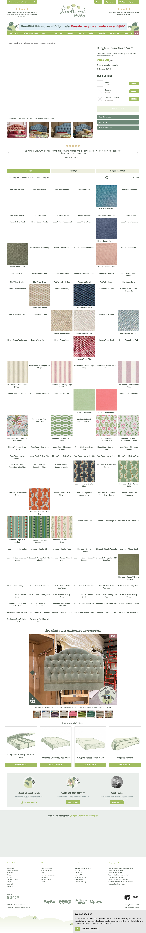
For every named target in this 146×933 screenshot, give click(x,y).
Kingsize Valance (125, 757)
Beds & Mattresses (13, 870)
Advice (43, 882)
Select (134, 83)
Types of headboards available (118, 879)
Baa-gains (10, 886)
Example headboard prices (116, 884)
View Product (21, 765)
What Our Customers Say (83, 868)
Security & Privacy (80, 882)
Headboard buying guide (116, 877)
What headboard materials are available (121, 882)
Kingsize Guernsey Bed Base (56, 757)
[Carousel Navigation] (73, 153)
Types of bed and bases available (119, 875)
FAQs (42, 872)
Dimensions (44, 877)
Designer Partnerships (48, 875)
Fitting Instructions (46, 870)
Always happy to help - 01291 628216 (21, 2)
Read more (73, 802)
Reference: (101, 69)
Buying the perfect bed (115, 870)
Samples (9, 882)
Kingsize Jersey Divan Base (90, 757)
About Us (77, 870)
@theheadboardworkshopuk (84, 815)
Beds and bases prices (115, 872)
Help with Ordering (46, 879)
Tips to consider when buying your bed (120, 868)
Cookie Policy (79, 879)
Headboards (10, 868)
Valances (9, 875)
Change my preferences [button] (89, 928)
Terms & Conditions (81, 877)
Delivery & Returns (46, 868)
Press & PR (78, 875)
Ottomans (10, 872)
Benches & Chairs (12, 879)
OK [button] (78, 928)
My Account (110, 2)
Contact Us (78, 872)
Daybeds (9, 877)
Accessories (10, 884)
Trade (98, 2)
